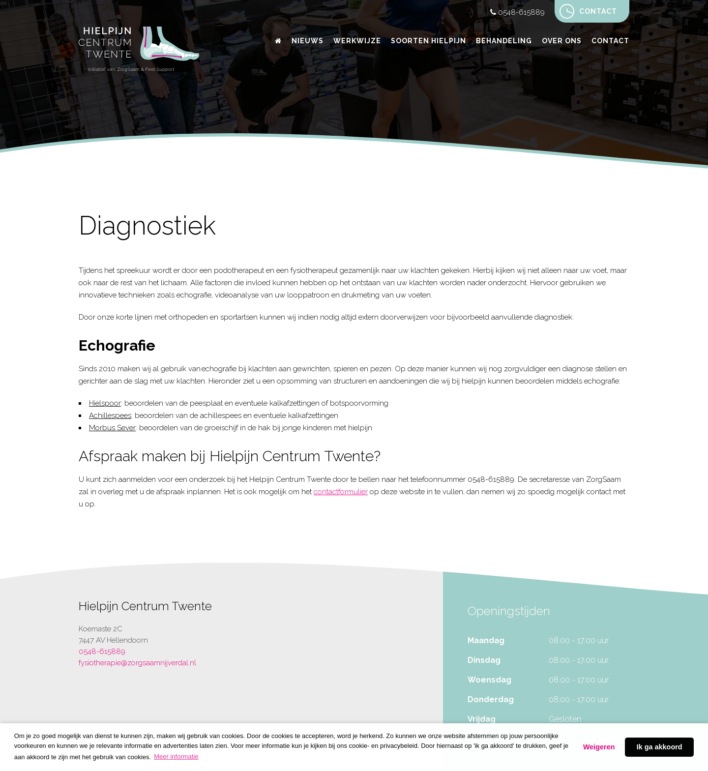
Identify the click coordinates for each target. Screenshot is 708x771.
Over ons (562, 41)
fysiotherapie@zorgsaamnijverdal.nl (137, 662)
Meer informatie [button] (176, 756)
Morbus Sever (112, 427)
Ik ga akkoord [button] (659, 747)
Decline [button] (598, 747)
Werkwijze (357, 41)
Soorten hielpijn (428, 41)
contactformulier (341, 491)
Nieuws (308, 41)
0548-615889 (517, 12)
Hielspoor (105, 403)
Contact (588, 11)
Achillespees (110, 415)
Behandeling (504, 41)
